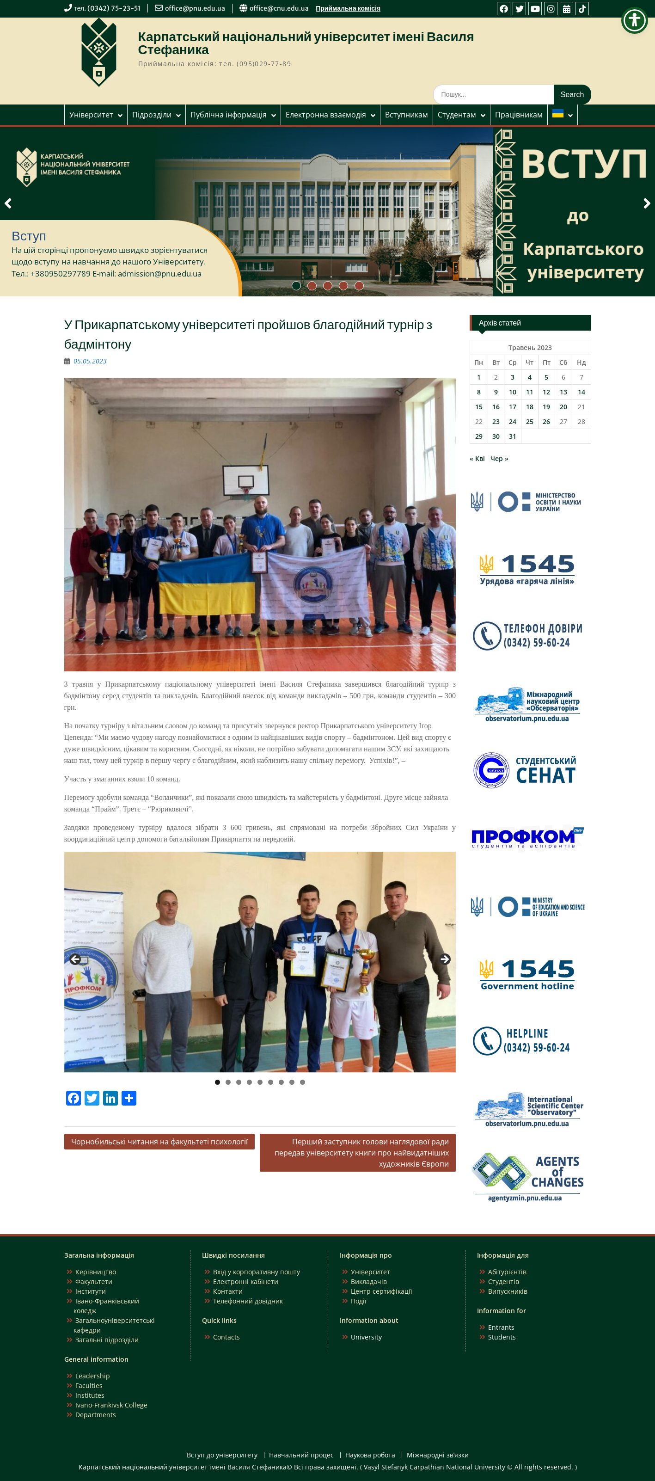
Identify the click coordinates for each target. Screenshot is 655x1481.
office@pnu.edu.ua (195, 8)
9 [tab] (302, 1082)
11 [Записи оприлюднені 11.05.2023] (529, 391)
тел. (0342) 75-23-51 (107, 8)
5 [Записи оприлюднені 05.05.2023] (546, 377)
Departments (95, 1414)
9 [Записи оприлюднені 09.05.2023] (496, 391)
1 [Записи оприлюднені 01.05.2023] (479, 377)
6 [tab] (270, 1082)
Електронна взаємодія (326, 115)
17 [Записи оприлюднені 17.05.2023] (512, 406)
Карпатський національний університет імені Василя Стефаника (306, 43)
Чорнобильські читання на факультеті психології (159, 1142)
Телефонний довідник (248, 1301)
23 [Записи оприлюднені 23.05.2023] (496, 421)
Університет (91, 115)
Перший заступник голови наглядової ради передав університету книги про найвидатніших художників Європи (362, 1153)
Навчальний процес (301, 1455)
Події (359, 1301)
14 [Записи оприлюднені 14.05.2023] (581, 391)
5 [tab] (260, 1082)
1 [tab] (217, 1082)
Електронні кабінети (245, 1281)
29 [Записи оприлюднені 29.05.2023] (479, 436)
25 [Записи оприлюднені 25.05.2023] (529, 421)
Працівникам (519, 115)
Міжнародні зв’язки (438, 1455)
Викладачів (369, 1281)
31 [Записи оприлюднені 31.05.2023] (512, 436)
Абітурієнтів (507, 1271)
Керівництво (95, 1271)
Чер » (499, 458)
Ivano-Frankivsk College (111, 1405)
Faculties (89, 1385)
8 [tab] (291, 1082)
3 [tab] (238, 1082)
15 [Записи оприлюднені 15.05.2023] (479, 406)
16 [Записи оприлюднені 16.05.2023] (496, 406)
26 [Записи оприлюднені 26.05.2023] (546, 421)
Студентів (503, 1281)
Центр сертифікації (381, 1291)
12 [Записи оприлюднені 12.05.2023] (546, 391)
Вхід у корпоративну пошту (256, 1271)
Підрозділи (151, 115)
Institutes (89, 1395)
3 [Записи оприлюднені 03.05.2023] (512, 377)
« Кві (477, 458)
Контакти (228, 1291)
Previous (76, 960)
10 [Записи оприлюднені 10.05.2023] (512, 391)
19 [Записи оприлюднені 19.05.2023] (546, 406)
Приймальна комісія (348, 8)
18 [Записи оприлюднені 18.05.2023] (529, 406)
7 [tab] (281, 1082)
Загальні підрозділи (107, 1339)
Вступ (29, 235)
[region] (260, 962)
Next (444, 960)
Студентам (457, 115)
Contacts (226, 1337)
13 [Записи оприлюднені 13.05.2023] (563, 391)
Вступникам (406, 115)
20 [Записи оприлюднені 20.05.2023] (563, 406)
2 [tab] (228, 1082)
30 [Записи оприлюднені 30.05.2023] (496, 436)
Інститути (90, 1291)
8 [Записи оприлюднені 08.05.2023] (479, 391)
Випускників (507, 1291)
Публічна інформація (228, 115)
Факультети (93, 1281)
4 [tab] (249, 1082)
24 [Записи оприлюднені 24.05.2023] (512, 421)
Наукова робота (370, 1455)
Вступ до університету (222, 1455)
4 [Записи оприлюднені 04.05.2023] (530, 377)
